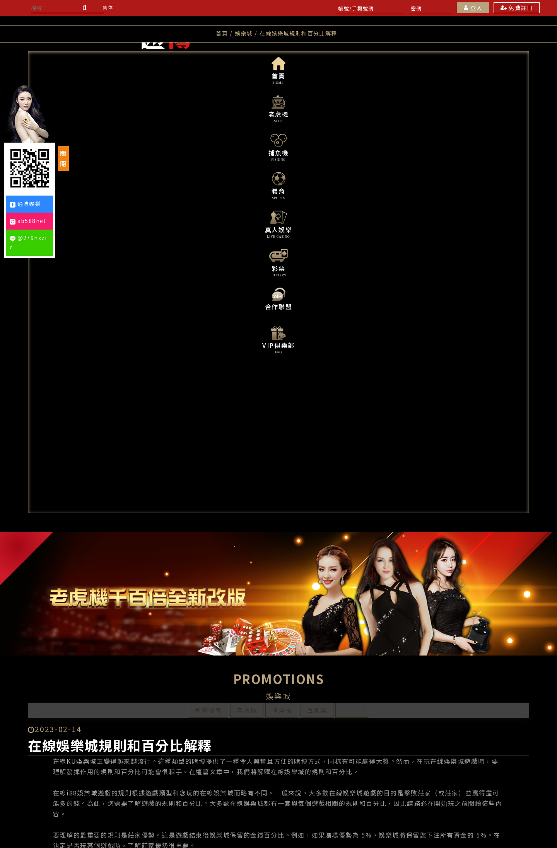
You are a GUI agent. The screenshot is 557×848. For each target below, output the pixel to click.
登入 (473, 8)
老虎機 (247, 335)
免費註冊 (517, 8)
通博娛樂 (25, 204)
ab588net (28, 221)
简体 (108, 7)
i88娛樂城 (102, 484)
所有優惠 (208, 335)
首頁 (222, 118)
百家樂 (317, 335)
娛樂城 (352, 335)
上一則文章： (145, 762)
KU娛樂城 (102, 452)
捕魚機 (282, 335)
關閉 (63, 158)
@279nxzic (28, 242)
